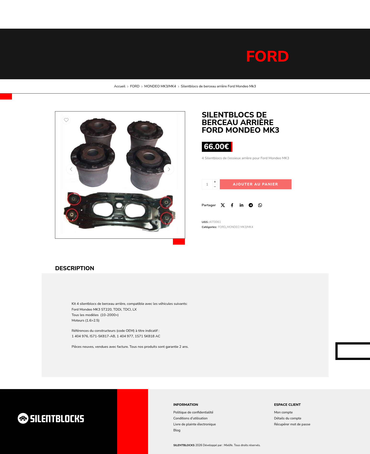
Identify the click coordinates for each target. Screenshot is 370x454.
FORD (267, 56)
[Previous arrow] (71, 169)
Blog (177, 430)
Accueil (119, 86)
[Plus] (214, 181)
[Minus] (214, 186)
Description (74, 268)
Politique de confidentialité (193, 412)
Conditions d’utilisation (190, 418)
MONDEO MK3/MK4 (160, 86)
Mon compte (283, 412)
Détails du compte (287, 418)
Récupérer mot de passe (292, 424)
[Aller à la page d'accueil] (51, 418)
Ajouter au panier (255, 184)
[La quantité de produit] (207, 184)
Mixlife (228, 445)
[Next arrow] (169, 169)
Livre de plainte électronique (194, 424)
